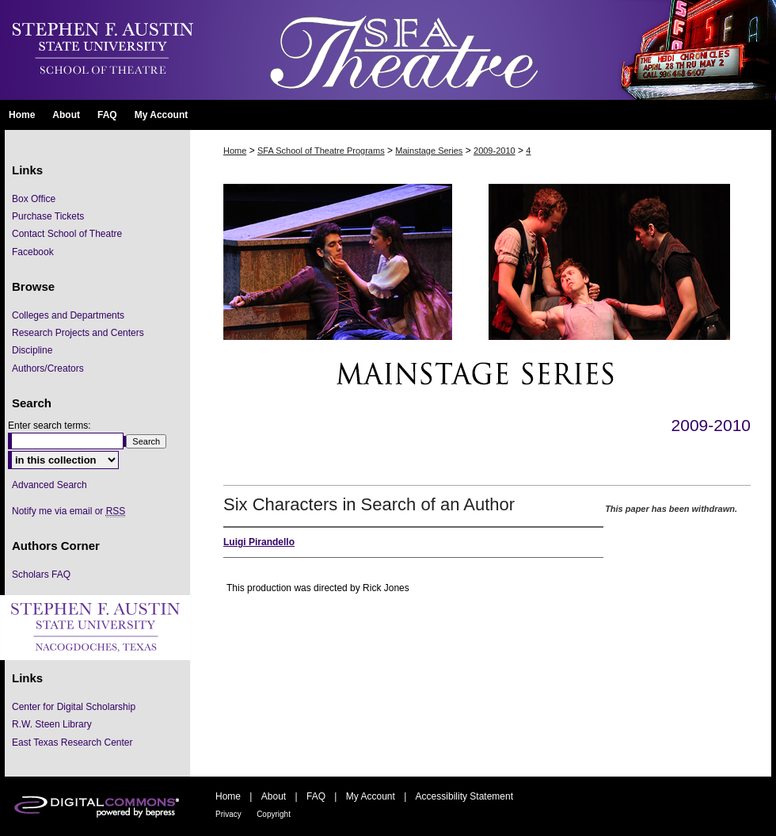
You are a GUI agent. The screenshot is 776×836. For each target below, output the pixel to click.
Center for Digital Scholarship (73, 706)
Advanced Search (49, 485)
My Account (370, 796)
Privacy (228, 814)
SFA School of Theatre (487, 50)
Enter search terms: (49, 425)
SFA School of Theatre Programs (321, 150)
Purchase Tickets (48, 216)
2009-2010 (494, 150)
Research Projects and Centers (78, 332)
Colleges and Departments (68, 315)
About (273, 796)
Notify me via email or (68, 511)
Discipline (32, 350)
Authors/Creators (48, 368)
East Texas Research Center (72, 742)
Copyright (274, 814)
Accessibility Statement (464, 796)
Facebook (33, 252)
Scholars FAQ (41, 574)
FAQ (315, 796)
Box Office (33, 198)
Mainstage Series (428, 150)
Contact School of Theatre (67, 233)
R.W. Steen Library (52, 724)
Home (234, 150)
